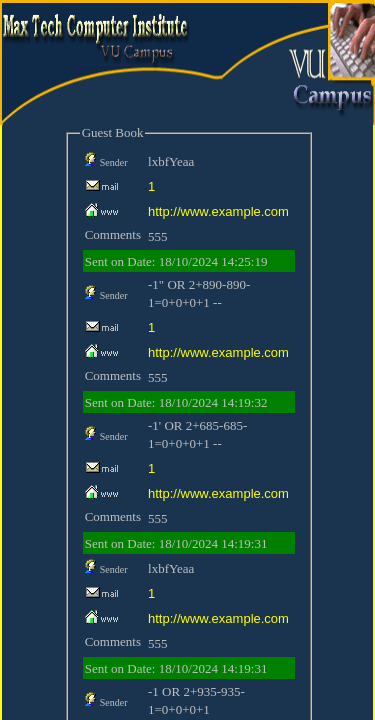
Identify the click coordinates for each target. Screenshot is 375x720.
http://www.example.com (218, 211)
